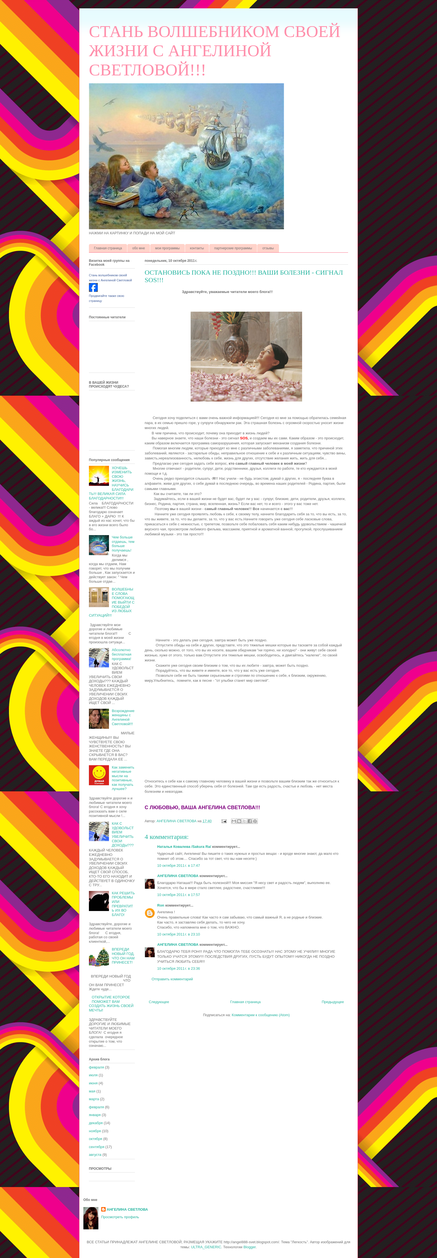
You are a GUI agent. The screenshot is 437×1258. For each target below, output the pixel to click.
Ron (160, 905)
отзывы (268, 248)
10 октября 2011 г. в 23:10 (178, 934)
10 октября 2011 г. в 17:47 (178, 865)
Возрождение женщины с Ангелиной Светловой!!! (123, 717)
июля (93, 1075)
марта (94, 1099)
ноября (95, 1131)
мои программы (167, 248)
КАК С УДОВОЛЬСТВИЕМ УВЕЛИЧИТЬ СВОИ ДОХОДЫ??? (122, 834)
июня (93, 1083)
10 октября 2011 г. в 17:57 (178, 895)
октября (95, 1139)
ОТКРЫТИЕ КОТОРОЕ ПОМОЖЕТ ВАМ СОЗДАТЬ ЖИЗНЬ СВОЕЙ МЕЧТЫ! (111, 1003)
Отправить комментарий (172, 979)
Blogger (249, 1247)
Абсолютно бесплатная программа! (121, 654)
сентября (96, 1147)
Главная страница (108, 248)
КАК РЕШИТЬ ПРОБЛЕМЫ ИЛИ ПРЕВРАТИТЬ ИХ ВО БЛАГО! (123, 904)
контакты (197, 248)
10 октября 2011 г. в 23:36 (178, 968)
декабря (96, 1123)
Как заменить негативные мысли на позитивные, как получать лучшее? (123, 778)
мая (92, 1091)
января (95, 1115)
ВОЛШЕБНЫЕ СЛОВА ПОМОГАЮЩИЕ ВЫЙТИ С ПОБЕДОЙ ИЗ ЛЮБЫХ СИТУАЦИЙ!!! (112, 602)
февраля (96, 1067)
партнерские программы (233, 248)
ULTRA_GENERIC (206, 1247)
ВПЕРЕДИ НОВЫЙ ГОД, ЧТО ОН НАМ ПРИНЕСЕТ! (123, 955)
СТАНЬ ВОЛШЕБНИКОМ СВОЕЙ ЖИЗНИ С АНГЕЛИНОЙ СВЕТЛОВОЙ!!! (215, 50)
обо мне (138, 248)
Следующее (159, 1002)
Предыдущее (333, 1002)
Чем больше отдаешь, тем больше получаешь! (123, 543)
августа (95, 1155)
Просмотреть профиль (120, 1217)
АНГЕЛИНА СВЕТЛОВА (177, 876)
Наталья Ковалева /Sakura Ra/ (184, 847)
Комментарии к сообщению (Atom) (261, 1015)
